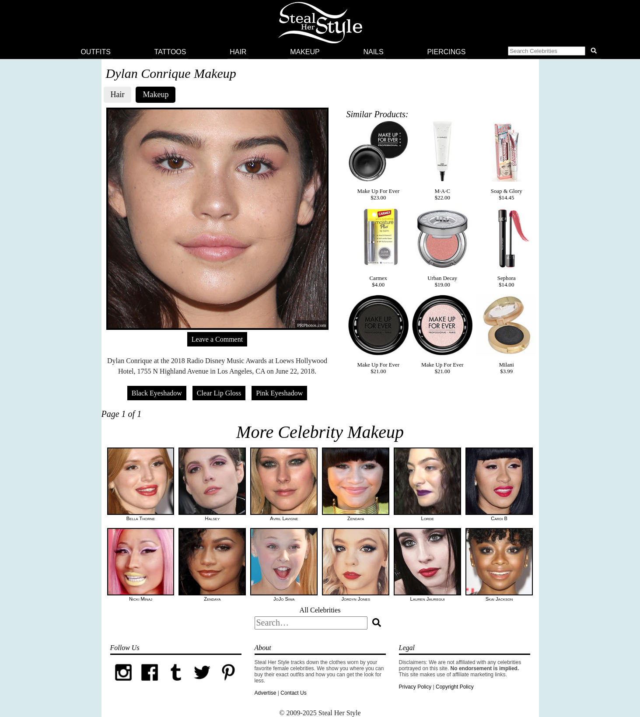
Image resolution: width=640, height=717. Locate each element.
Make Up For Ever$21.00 (378, 334)
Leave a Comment (217, 339)
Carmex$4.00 (378, 248)
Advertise (265, 693)
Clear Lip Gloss (219, 393)
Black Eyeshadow (157, 393)
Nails (373, 52)
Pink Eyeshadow (279, 393)
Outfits (95, 52)
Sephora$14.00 (506, 248)
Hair (238, 52)
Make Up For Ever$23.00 (378, 161)
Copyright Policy (455, 687)
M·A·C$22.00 (442, 161)
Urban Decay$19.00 (442, 248)
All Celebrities (320, 610)
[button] (554, 52)
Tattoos (170, 52)
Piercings (446, 52)
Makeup (305, 52)
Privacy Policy (415, 687)
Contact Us (293, 693)
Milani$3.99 (506, 334)
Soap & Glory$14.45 (506, 161)
